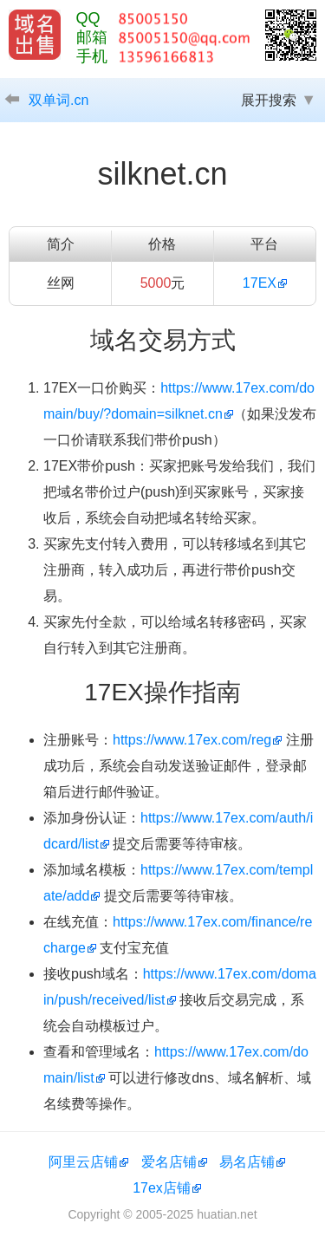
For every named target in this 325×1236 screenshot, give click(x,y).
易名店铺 (247, 1162)
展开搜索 (268, 100)
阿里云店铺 (83, 1162)
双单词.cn (58, 100)
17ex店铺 (162, 1188)
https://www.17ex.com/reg (192, 739)
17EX (259, 283)
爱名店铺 (169, 1162)
